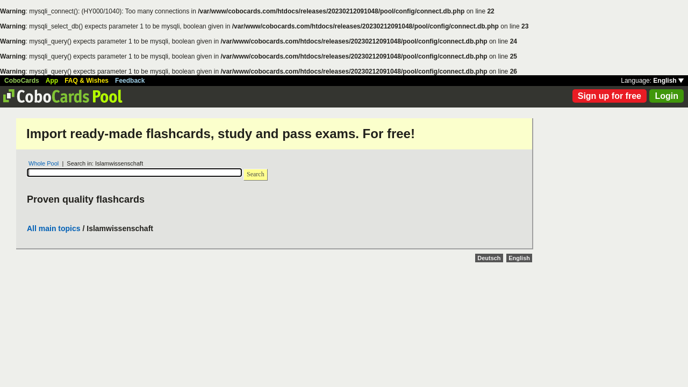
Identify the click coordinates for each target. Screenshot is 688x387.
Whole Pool (43, 163)
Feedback (130, 80)
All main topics (54, 228)
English (668, 80)
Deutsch (488, 258)
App (52, 80)
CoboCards (21, 80)
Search (255, 174)
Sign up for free (609, 96)
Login (666, 96)
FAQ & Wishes (86, 80)
